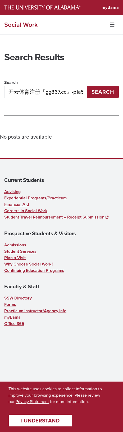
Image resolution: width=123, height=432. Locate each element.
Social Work (21, 24)
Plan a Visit (15, 258)
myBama (110, 7)
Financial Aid (16, 204)
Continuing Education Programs (34, 270)
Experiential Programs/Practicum (35, 198)
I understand (40, 421)
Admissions (15, 245)
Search (11, 82)
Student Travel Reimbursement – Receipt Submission (54, 217)
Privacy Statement (32, 402)
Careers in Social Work (25, 211)
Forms (10, 304)
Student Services (20, 251)
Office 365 (14, 323)
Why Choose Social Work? (28, 264)
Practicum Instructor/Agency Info (35, 311)
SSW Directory (18, 298)
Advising (12, 192)
